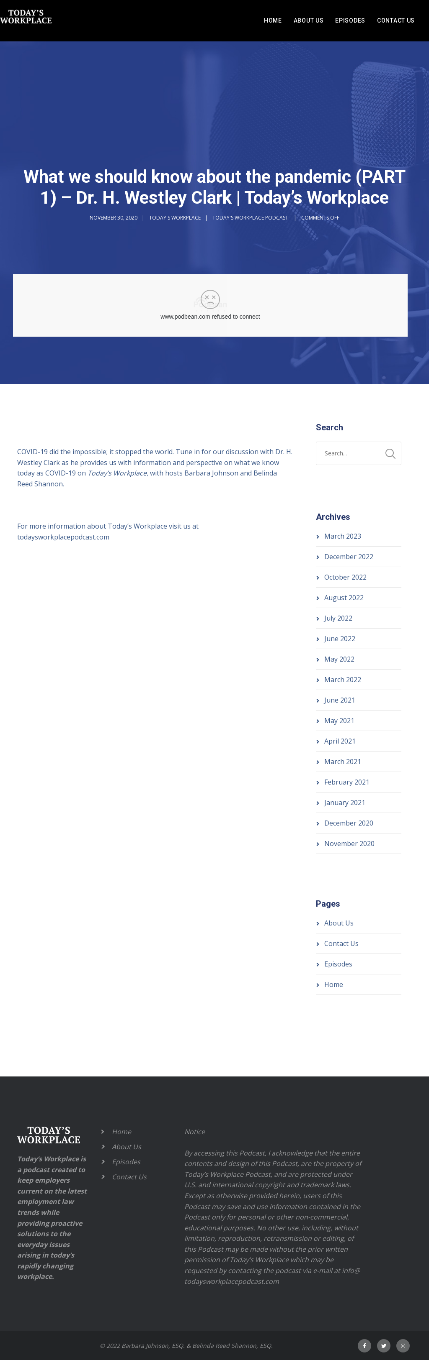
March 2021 (342, 761)
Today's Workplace (175, 217)
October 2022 (345, 577)
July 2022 (338, 618)
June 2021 (339, 700)
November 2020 (349, 843)
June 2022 (339, 638)
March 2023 (342, 536)
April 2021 (340, 741)
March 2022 (342, 679)
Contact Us (396, 20)
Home (273, 20)
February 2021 (347, 782)
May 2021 (339, 720)
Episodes (350, 20)
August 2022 (344, 597)
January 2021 (344, 802)
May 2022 (339, 659)
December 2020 (348, 823)
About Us (309, 20)
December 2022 (348, 556)
